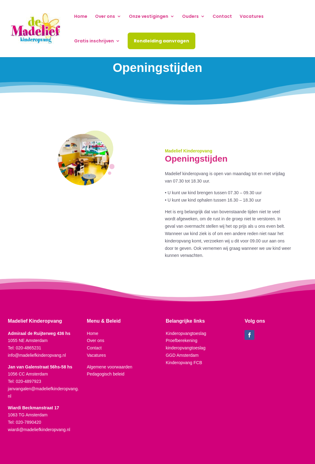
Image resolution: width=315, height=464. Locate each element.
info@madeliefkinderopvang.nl (37, 355)
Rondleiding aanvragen (161, 41)
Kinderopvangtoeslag (186, 333)
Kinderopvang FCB (184, 362)
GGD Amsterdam (182, 355)
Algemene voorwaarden (109, 366)
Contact (222, 16)
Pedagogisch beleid (105, 374)
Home (80, 16)
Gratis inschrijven (94, 41)
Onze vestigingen (148, 16)
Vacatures (252, 16)
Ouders (190, 16)
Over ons (105, 16)
